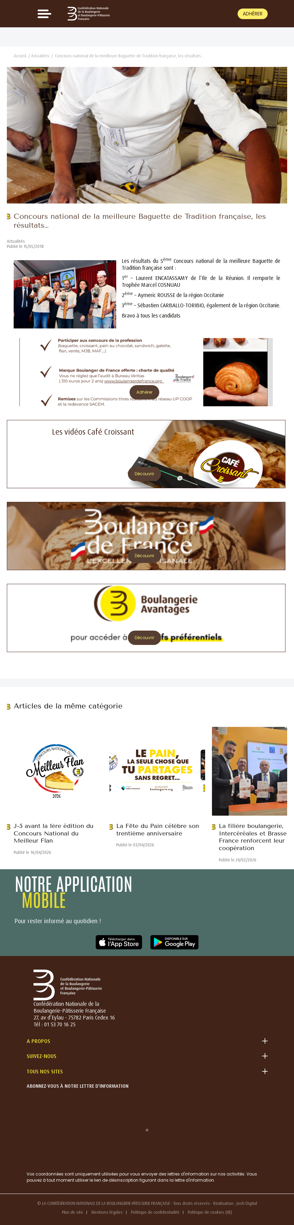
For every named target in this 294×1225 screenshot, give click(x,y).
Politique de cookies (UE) (210, 1212)
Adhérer (253, 13)
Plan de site (72, 1212)
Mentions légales (107, 1212)
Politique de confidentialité (155, 1212)
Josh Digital (247, 1203)
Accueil (20, 55)
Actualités (40, 55)
